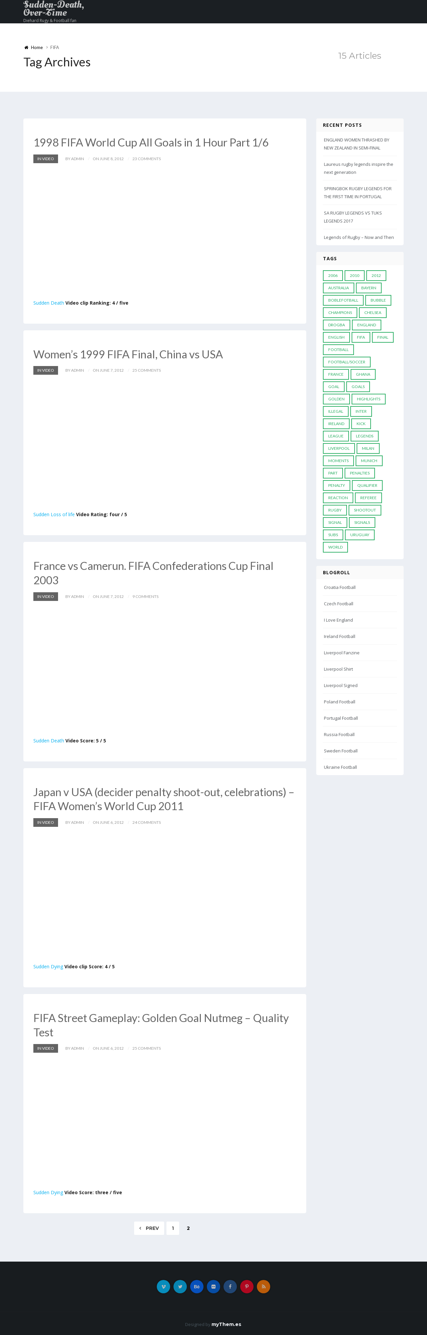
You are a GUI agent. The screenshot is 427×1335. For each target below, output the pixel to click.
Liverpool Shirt (338, 669)
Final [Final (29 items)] (382, 337)
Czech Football (338, 604)
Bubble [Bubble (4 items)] (378, 300)
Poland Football (339, 702)
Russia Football (339, 734)
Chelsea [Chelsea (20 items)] (372, 312)
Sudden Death (48, 302)
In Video (45, 158)
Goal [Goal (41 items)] (333, 386)
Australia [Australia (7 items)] (338, 287)
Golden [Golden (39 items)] (336, 398)
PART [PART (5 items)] (333, 472)
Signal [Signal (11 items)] (335, 522)
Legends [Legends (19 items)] (364, 435)
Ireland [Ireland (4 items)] (336, 423)
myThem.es (226, 1323)
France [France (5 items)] (336, 374)
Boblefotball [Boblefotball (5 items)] (343, 300)
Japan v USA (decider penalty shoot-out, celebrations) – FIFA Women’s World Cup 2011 (164, 797)
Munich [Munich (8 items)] (369, 460)
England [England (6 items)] (366, 324)
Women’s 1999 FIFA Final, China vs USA (132, 353)
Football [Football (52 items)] (338, 349)
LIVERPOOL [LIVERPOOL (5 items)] (339, 448)
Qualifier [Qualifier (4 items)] (367, 485)
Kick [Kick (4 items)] (361, 423)
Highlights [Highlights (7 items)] (368, 398)
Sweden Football (341, 751)
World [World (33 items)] (335, 547)
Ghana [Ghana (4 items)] (363, 374)
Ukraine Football (340, 767)
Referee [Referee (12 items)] (368, 497)
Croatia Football (340, 587)
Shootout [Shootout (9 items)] (365, 510)
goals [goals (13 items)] (358, 386)
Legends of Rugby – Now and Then (359, 237)
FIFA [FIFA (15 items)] (361, 337)
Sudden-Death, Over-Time (53, 9)
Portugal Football (341, 718)
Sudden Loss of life (54, 514)
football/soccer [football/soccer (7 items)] (346, 361)
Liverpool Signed (341, 685)
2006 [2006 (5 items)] (333, 275)
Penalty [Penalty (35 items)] (336, 485)
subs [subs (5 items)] (333, 534)
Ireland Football (339, 636)
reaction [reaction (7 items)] (338, 497)
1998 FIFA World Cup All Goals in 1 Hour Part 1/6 (156, 142)
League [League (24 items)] (336, 435)
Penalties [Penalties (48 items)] (360, 472)
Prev (149, 1227)
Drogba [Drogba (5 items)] (336, 324)
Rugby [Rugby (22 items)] (335, 510)
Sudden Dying (48, 965)
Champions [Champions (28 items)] (340, 312)
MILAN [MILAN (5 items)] (368, 448)
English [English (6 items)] (336, 337)
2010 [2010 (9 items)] (354, 275)
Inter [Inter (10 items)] (361, 411)
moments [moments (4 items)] (338, 460)
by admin (74, 158)
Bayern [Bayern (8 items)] (368, 287)
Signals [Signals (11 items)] (362, 522)
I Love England (338, 620)
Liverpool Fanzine (342, 653)
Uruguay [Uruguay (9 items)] (359, 534)
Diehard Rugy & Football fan (49, 20)
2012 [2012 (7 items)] (376, 275)
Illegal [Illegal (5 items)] (335, 411)
